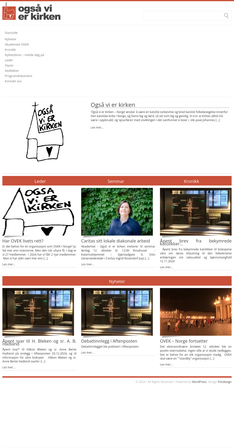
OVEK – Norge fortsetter (184, 341)
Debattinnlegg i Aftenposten (109, 341)
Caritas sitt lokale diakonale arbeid (115, 241)
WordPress (199, 382)
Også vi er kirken (113, 104)
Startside (11, 33)
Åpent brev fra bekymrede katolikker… (196, 242)
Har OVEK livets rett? (22, 241)
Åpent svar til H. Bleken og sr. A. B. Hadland (39, 342)
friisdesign (225, 382)
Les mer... (97, 127)
